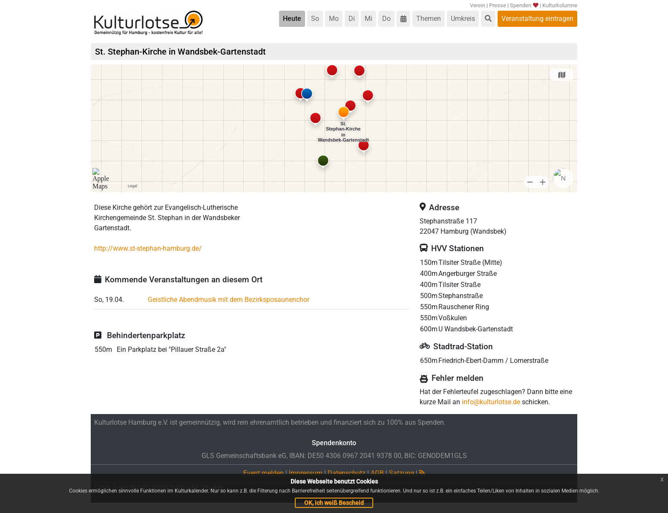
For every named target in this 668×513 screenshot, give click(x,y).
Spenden (524, 5)
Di (351, 18)
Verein (477, 5)
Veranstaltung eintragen (537, 18)
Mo (334, 18)
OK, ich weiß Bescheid (334, 502)
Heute (292, 18)
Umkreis (463, 18)
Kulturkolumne (559, 5)
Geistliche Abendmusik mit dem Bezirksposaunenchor (228, 300)
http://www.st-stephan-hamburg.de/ (148, 248)
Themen (428, 18)
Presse (497, 5)
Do (386, 18)
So (315, 18)
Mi (368, 18)
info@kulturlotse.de (491, 402)
